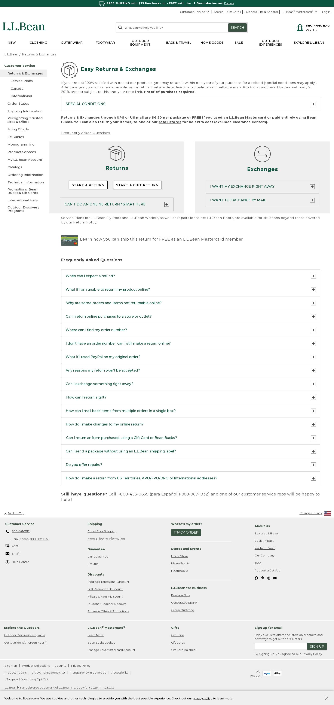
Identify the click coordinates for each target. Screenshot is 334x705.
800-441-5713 (18, 531)
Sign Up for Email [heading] (268, 628)
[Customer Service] (23, 65)
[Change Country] (315, 514)
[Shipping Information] (23, 111)
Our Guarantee (98, 556)
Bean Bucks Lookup (102, 642)
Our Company (264, 555)
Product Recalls (16, 672)
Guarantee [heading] (96, 549)
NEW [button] (12, 43)
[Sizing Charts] (23, 129)
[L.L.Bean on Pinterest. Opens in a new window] (262, 578)
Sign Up (317, 647)
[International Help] (23, 200)
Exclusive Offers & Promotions (108, 611)
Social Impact (264, 541)
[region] (167, 3)
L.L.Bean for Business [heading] (189, 588)
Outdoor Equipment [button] (140, 42)
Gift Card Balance (183, 650)
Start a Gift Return (137, 185)
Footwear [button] (105, 43)
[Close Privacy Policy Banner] (327, 698)
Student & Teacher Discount (107, 604)
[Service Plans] (23, 81)
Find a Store (179, 556)
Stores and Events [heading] (186, 549)
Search (237, 28)
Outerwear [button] (72, 43)
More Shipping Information (106, 538)
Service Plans (72, 218)
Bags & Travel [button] (178, 43)
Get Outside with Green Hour (25, 642)
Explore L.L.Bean (266, 533)
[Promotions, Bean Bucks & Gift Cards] (23, 191)
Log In (326, 11)
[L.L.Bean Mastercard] (300, 12)
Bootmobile (179, 571)
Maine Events (180, 563)
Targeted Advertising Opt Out (27, 679)
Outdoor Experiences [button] (270, 42)
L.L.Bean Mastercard (247, 117)
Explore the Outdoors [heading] (22, 628)
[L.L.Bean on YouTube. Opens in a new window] (275, 578)
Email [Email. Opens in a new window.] (12, 554)
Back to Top (14, 513)
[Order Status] (23, 103)
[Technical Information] (23, 182)
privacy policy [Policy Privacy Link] (202, 698)
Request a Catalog (268, 570)
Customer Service (194, 11)
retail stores (170, 122)
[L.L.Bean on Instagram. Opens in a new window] (268, 578)
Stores (218, 11)
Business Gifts (180, 595)
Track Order (186, 533)
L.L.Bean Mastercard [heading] (106, 628)
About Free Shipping (102, 531)
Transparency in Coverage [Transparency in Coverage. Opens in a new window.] (88, 672)
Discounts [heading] (96, 575)
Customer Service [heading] (19, 524)
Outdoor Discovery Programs (24, 635)
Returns (93, 564)
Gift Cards (234, 11)
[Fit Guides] (23, 137)
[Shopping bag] (312, 25)
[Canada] (23, 88)
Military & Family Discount (105, 596)
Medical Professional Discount (108, 581)
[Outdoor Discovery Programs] (23, 209)
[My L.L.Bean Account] (23, 159)
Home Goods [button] (212, 43)
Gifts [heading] (175, 628)
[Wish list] (318, 30)
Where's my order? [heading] (186, 524)
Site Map (11, 666)
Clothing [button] (38, 43)
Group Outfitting (182, 610)
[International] (23, 96)
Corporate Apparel (184, 602)
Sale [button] (239, 43)
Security (60, 666)
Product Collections (36, 666)
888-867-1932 (39, 539)
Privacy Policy (312, 654)
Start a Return (88, 185)
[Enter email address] (281, 646)
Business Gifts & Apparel (261, 11)
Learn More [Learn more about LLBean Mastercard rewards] (96, 635)
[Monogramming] (23, 144)
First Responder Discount (105, 589)
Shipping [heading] (95, 524)
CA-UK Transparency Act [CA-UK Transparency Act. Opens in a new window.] (48, 672)
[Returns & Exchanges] (23, 73)
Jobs (258, 563)
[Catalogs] (23, 167)
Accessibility (119, 672)
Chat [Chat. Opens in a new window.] (12, 546)
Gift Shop (177, 635)
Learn (86, 239)
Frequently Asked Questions (85, 133)
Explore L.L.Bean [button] (309, 43)
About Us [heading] (262, 526)
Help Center (17, 562)
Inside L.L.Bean (265, 548)
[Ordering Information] (23, 174)
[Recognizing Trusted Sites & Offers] (23, 120)
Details (229, 3)
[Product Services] (23, 152)
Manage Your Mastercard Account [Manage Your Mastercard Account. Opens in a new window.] (111, 650)
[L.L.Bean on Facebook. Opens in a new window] (256, 578)
